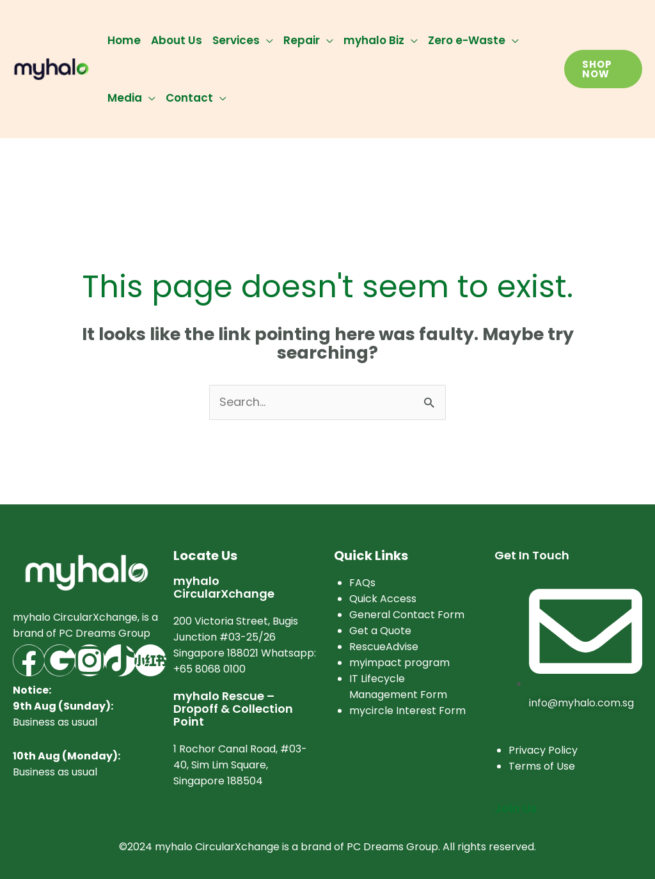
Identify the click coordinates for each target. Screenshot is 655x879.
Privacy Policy (543, 750)
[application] (266, 40)
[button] (603, 69)
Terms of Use (542, 766)
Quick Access (382, 599)
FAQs (362, 583)
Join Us (515, 808)
